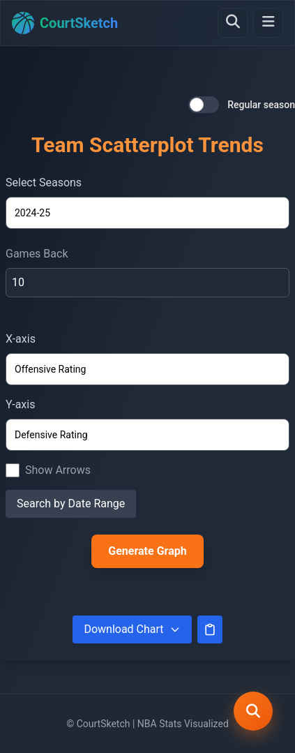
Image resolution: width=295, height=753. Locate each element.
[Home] (65, 23)
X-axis (21, 338)
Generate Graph (147, 551)
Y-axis (20, 404)
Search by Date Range (71, 503)
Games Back (37, 253)
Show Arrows (58, 470)
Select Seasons (44, 182)
